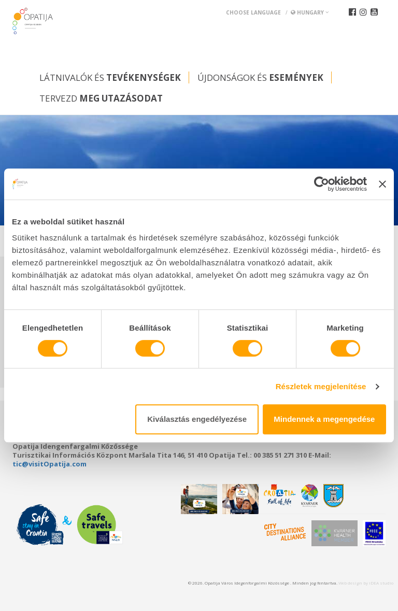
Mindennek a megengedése (324, 419)
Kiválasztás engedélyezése (197, 419)
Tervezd (101, 98)
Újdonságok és (260, 77)
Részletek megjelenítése (321, 386)
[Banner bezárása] (382, 184)
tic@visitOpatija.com (49, 463)
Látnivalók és (110, 77)
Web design (350, 583)
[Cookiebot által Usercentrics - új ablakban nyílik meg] (321, 184)
